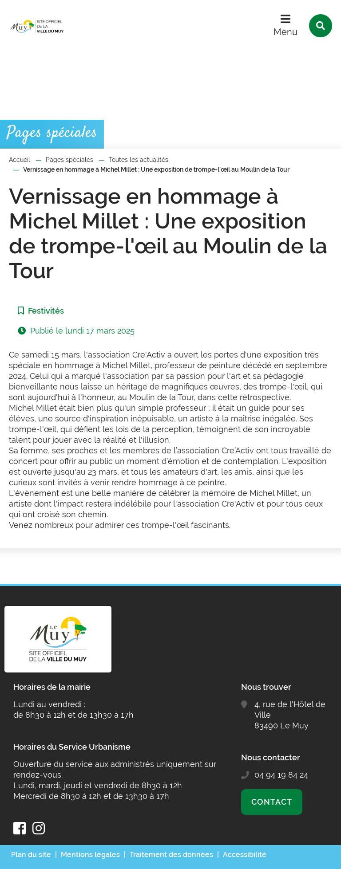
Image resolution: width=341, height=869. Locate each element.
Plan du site (31, 854)
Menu (285, 32)
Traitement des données (171, 854)
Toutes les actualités (138, 159)
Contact (271, 801)
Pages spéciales (69, 159)
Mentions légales (90, 854)
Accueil (19, 159)
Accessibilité (244, 854)
